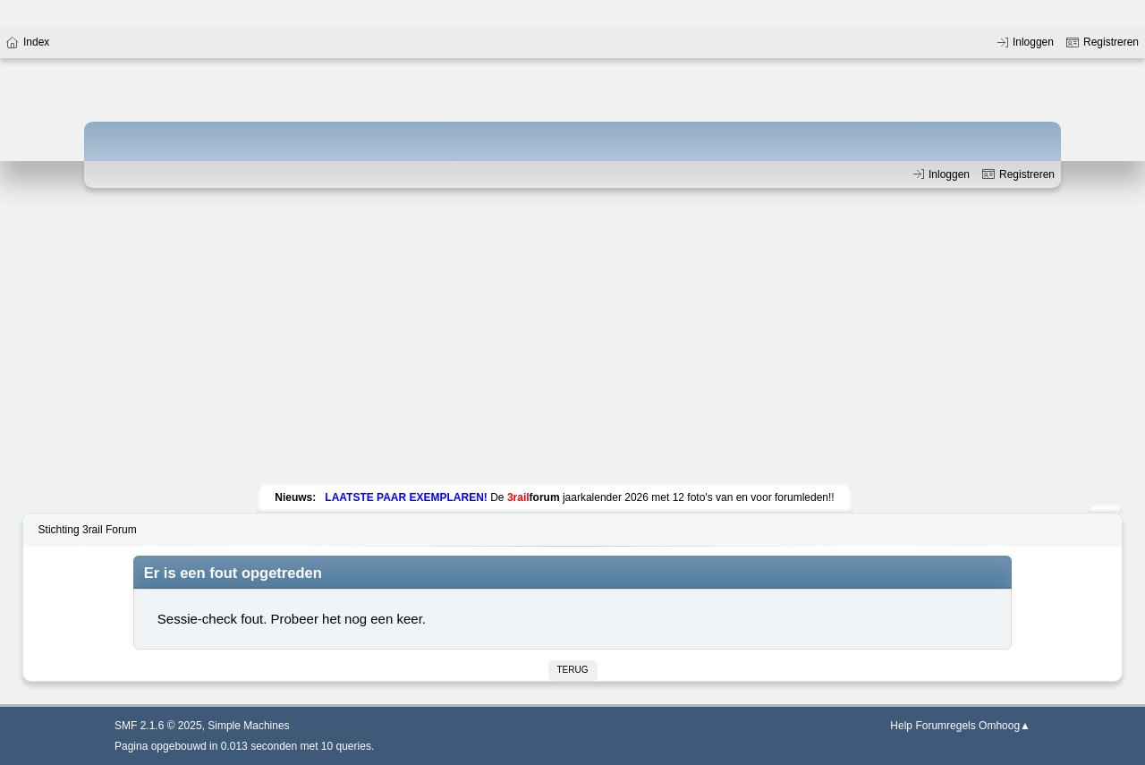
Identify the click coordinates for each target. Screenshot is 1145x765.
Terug (573, 670)
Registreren (1016, 174)
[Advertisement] (572, 340)
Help (901, 725)
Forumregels (945, 725)
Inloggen (940, 174)
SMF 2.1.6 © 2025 (158, 725)
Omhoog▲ (1004, 725)
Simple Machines (248, 725)
